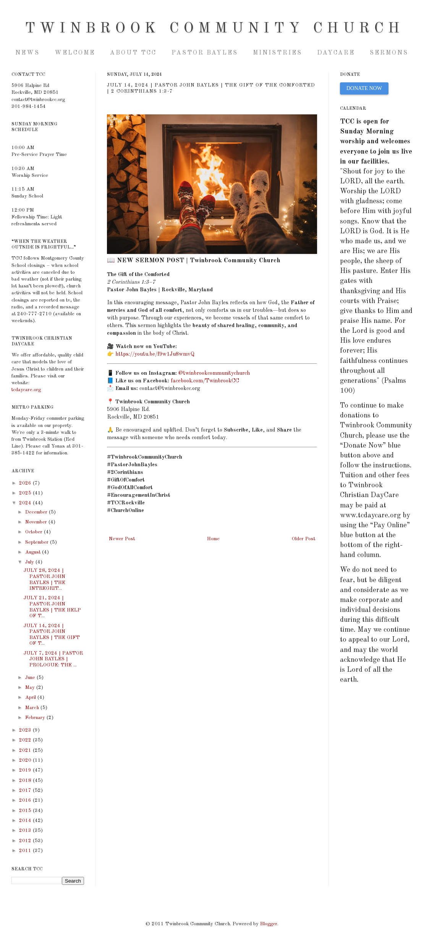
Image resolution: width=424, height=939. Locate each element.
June (31, 677)
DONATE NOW (364, 88)
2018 (26, 780)
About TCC (133, 53)
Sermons (389, 53)
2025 (26, 493)
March (32, 707)
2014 (26, 820)
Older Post (303, 538)
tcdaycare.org (26, 389)
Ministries (277, 53)
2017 (26, 790)
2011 (26, 850)
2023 (26, 730)
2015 (26, 810)
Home (213, 538)
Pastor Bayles (205, 53)
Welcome (75, 53)
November (37, 522)
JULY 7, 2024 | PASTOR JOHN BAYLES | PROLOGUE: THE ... (53, 659)
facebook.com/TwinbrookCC (205, 381)
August (33, 552)
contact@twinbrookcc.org (169, 388)
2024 (26, 503)
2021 (26, 750)
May (30, 687)
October (34, 532)
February (36, 717)
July (30, 562)
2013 (26, 830)
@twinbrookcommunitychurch (214, 373)
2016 (26, 800)
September (37, 542)
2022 (26, 740)
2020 (26, 760)
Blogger (268, 923)
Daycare (336, 53)
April (31, 697)
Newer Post (122, 538)
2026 (26, 483)
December (37, 512)
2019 (26, 770)
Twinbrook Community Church (214, 28)
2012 (26, 840)
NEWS (27, 53)
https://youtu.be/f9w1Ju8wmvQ (154, 354)
